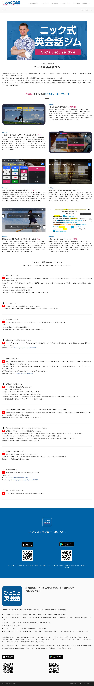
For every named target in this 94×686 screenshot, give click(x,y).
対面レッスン (55, 3)
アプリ (69, 3)
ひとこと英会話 (76, 3)
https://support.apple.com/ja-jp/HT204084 (17, 477)
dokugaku (62, 3)
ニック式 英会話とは (33, 3)
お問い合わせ (74, 683)
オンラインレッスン (44, 3)
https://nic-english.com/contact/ (24, 373)
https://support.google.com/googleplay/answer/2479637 (23, 479)
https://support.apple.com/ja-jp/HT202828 (25, 348)
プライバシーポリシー (86, 683)
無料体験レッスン (86, 3)
